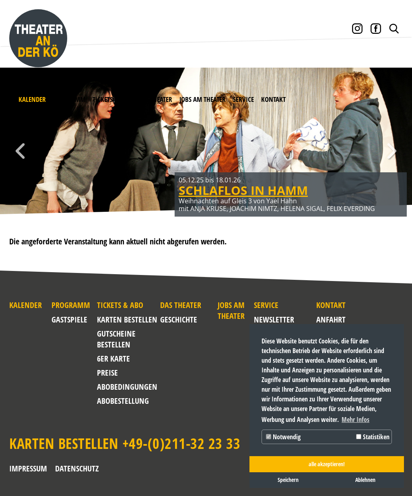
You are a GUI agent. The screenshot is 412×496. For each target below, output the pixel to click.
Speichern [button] (288, 480)
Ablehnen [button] (365, 480)
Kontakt (273, 99)
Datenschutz (77, 468)
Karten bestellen (127, 319)
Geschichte (178, 319)
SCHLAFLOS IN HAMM (243, 190)
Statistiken (372, 436)
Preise (107, 372)
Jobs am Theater (202, 99)
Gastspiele (69, 319)
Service (243, 99)
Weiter (392, 151)
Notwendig (283, 436)
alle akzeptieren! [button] (327, 464)
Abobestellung (123, 400)
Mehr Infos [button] (355, 419)
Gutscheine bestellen (116, 339)
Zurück (20, 151)
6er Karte (113, 358)
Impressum (28, 468)
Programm (69, 99)
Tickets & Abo (112, 99)
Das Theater (155, 99)
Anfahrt (322, 319)
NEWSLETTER (269, 319)
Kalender (32, 99)
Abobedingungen (127, 386)
